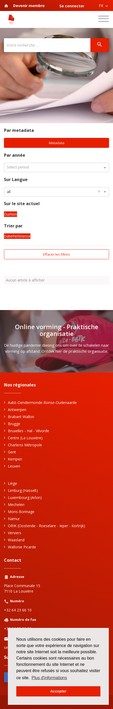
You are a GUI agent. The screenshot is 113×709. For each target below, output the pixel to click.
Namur (14, 518)
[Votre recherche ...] (47, 45)
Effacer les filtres (56, 254)
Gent (12, 451)
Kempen (15, 459)
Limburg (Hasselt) (23, 490)
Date (8, 236)
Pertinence (21, 236)
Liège (12, 483)
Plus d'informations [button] (49, 678)
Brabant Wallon (21, 416)
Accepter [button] (58, 691)
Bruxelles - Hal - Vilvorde (28, 430)
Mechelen (16, 504)
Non (13, 214)
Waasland (16, 539)
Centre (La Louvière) (25, 437)
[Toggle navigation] (103, 19)
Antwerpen (17, 409)
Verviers (14, 532)
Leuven (14, 466)
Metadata (56, 142)
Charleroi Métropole (25, 444)
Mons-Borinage (21, 511)
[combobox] (56, 191)
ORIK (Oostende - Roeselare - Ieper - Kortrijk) (46, 525)
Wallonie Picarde (22, 546)
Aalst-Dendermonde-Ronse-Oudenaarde (42, 402)
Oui (7, 214)
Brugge (14, 423)
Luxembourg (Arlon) (25, 497)
